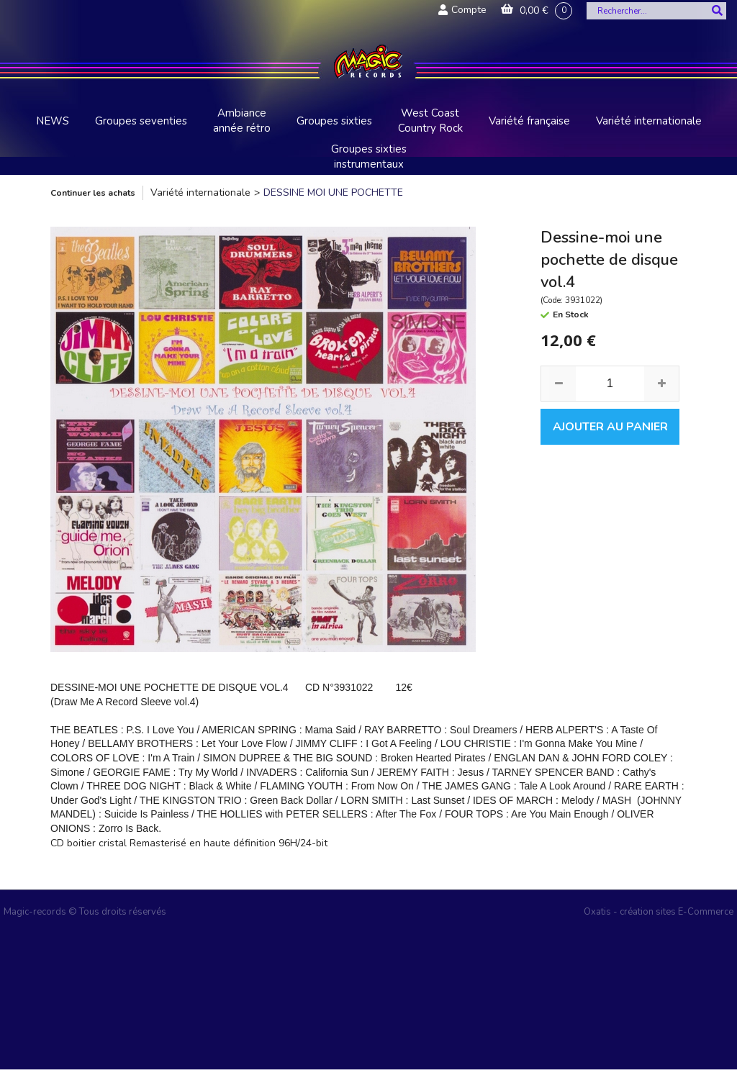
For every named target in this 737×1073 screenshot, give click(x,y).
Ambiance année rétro (242, 120)
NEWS (52, 121)
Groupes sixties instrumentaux (369, 156)
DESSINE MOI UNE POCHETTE (333, 192)
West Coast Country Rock (430, 120)
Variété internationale (649, 121)
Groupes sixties (334, 121)
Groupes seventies (141, 121)
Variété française (529, 121)
